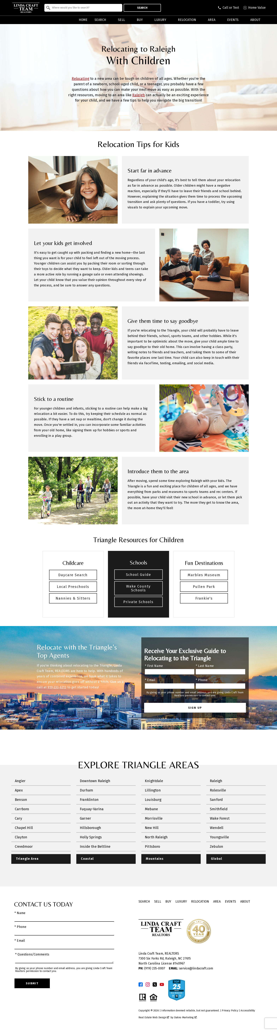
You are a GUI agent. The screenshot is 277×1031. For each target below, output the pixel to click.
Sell (157, 901)
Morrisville (154, 818)
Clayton (21, 837)
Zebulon (216, 846)
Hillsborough (90, 828)
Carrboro (22, 809)
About (245, 901)
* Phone (202, 680)
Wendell (216, 828)
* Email (150, 680)
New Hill (151, 828)
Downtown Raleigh (95, 781)
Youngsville (219, 837)
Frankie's (204, 598)
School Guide (138, 574)
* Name (19, 913)
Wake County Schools (138, 588)
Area (217, 901)
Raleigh (138, 95)
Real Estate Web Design (153, 1017)
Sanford (216, 799)
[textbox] (85, 7)
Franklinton (89, 799)
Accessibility (248, 1010)
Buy (168, 901)
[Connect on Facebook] (140, 985)
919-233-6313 (57, 687)
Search (142, 7)
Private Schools (138, 602)
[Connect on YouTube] (162, 985)
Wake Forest (219, 818)
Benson (21, 799)
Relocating (80, 78)
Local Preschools (73, 586)
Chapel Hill (24, 828)
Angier (20, 781)
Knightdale (154, 781)
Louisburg (153, 799)
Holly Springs (91, 837)
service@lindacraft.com (191, 968)
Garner (85, 818)
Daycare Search (73, 575)
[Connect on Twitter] (155, 985)
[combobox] (83, 8)
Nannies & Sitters (73, 598)
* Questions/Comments (32, 955)
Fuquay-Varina (92, 809)
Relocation (200, 901)
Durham (86, 790)
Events (230, 901)
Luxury (181, 901)
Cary (18, 818)
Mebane (151, 809)
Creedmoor (24, 846)
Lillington (153, 790)
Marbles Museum (204, 575)
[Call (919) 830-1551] (228, 8)
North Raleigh (156, 837)
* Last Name (205, 666)
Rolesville (218, 790)
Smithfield (219, 809)
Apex (19, 790)
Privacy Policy (230, 1010)
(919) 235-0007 (152, 968)
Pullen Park (204, 586)
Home (83, 20)
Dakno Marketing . (185, 1017)
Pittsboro (152, 846)
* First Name (154, 666)
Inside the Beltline (95, 846)
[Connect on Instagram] (148, 985)
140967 (180, 963)
